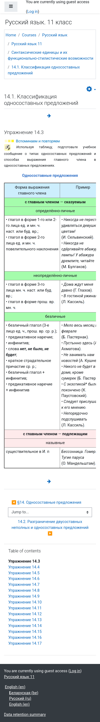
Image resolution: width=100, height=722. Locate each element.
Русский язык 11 (26, 43)
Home (11, 35)
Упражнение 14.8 (23, 590)
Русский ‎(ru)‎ (20, 698)
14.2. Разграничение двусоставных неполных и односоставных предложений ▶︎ (50, 527)
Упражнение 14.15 (25, 631)
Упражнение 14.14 (25, 625)
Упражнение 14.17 (25, 643)
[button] (91, 89)
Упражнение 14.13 (25, 619)
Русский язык (54, 35)
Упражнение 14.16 (25, 637)
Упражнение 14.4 (23, 567)
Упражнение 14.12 (25, 614)
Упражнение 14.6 (23, 578)
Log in (32, 11)
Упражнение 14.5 (23, 573)
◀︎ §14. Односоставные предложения (46, 502)
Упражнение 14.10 (25, 602)
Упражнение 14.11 (25, 608)
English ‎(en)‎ (15, 687)
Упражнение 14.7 (23, 584)
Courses (29, 35)
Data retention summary (25, 714)
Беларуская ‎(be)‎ (23, 692)
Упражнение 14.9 (23, 596)
